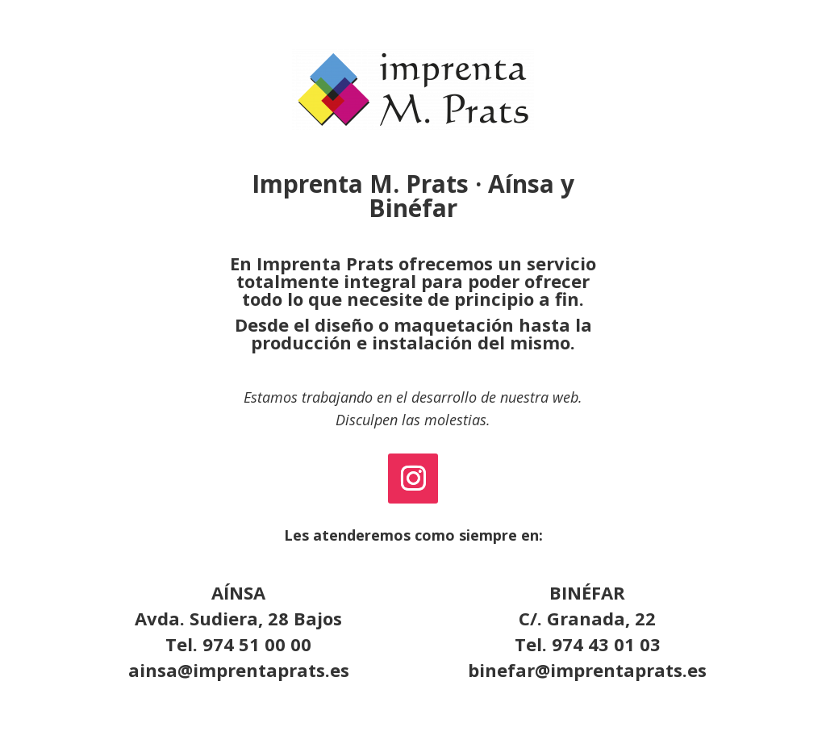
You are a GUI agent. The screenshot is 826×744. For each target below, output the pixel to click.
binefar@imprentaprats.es (587, 670)
